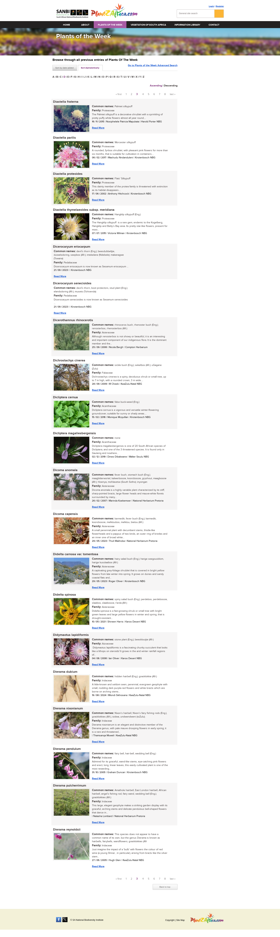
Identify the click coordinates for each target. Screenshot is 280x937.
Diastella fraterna (65, 102)
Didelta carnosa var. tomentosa (75, 558)
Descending (171, 85)
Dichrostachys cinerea (68, 362)
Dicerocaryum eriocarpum (71, 248)
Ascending (156, 85)
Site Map (180, 920)
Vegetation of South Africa (148, 24)
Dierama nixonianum (67, 713)
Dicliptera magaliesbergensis (73, 436)
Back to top (164, 892)
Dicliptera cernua (64, 399)
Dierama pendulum (66, 754)
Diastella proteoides (67, 174)
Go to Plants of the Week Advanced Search (153, 67)
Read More (97, 127)
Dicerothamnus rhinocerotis (72, 322)
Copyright (169, 920)
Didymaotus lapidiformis (70, 639)
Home (66, 24)
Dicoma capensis (64, 517)
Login (211, 6)
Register (220, 6)
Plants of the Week (110, 24)
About (85, 24)
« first (119, 94)
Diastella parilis (63, 138)
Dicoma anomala (64, 473)
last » (172, 94)
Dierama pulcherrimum (69, 791)
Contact (214, 24)
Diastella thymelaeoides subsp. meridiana (83, 211)
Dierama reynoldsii (66, 835)
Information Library (187, 24)
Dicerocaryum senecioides (71, 285)
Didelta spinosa (63, 598)
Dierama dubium (64, 676)
